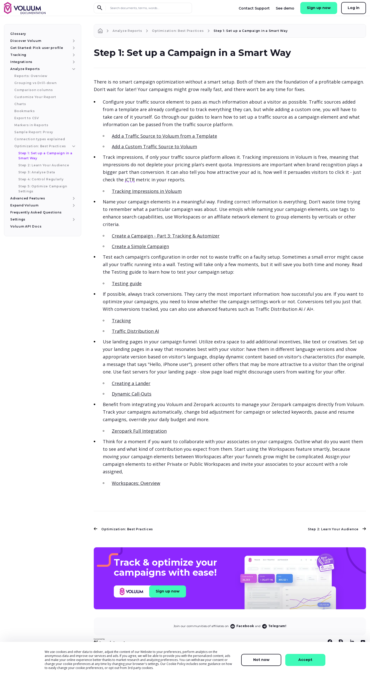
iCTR (130, 180)
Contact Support (254, 8)
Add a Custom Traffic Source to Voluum (154, 146)
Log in (353, 8)
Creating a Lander (131, 383)
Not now (261, 659)
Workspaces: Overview (136, 483)
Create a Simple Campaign (140, 246)
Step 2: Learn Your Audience (337, 529)
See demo (285, 8)
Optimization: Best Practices (123, 529)
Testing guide (127, 283)
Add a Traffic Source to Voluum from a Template (164, 136)
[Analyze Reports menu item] (73, 69)
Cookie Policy (176, 664)
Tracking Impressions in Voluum (147, 191)
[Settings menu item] (73, 219)
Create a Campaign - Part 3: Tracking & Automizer (166, 236)
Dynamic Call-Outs (131, 394)
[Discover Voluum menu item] (73, 41)
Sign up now (319, 8)
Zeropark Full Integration (139, 431)
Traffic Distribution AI (135, 331)
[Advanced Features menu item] (73, 198)
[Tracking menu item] (73, 55)
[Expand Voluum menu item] (73, 205)
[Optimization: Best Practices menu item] (73, 146)
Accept (305, 659)
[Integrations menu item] (73, 62)
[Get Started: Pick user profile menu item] (73, 48)
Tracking (121, 321)
